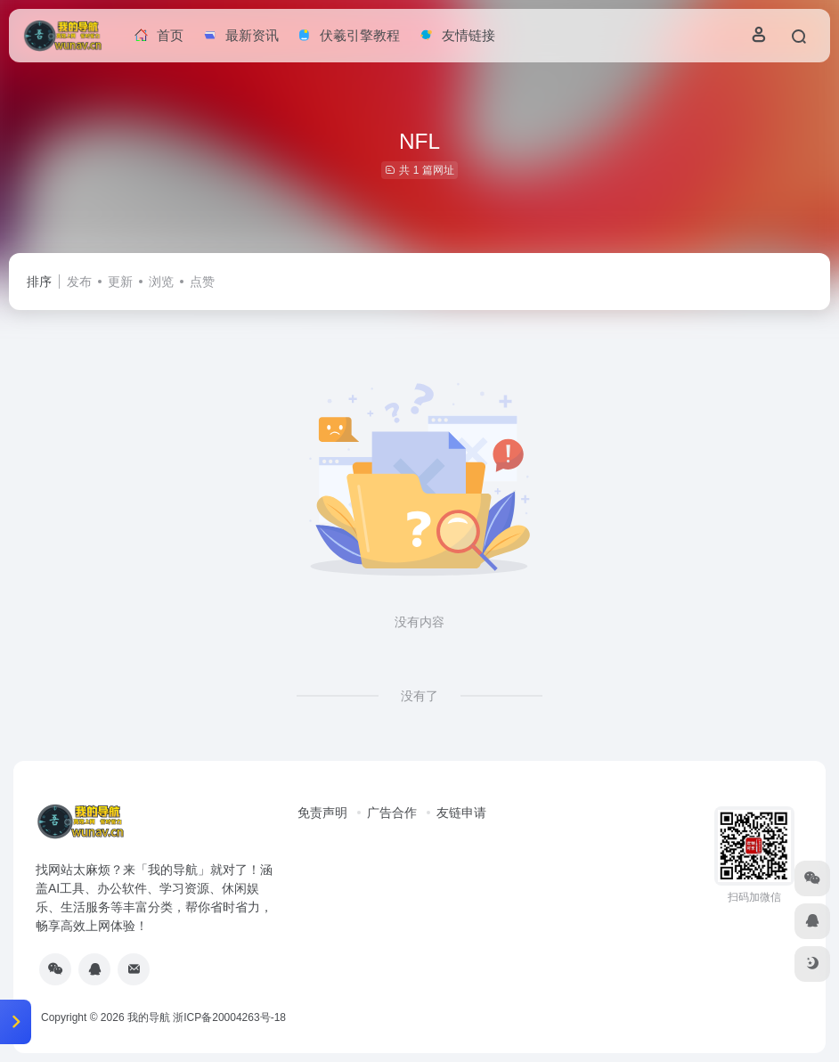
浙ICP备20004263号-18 (229, 1017)
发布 (79, 281)
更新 (120, 281)
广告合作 (392, 812)
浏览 (161, 281)
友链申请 (461, 812)
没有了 (419, 696)
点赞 (202, 281)
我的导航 (148, 1017)
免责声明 (322, 812)
